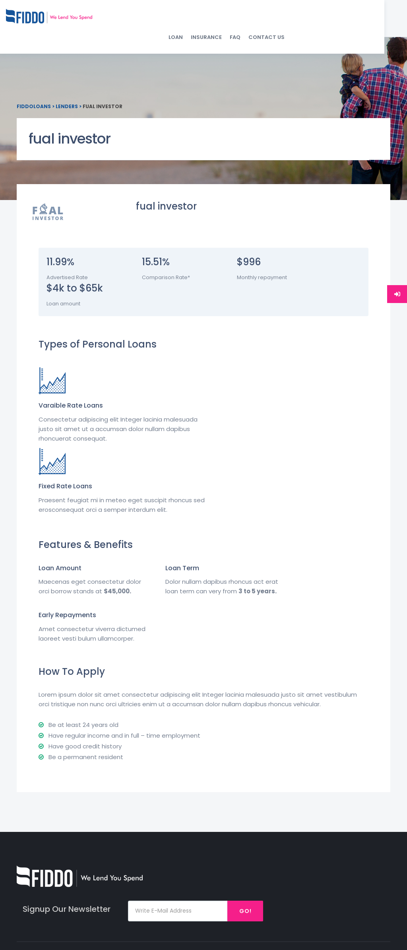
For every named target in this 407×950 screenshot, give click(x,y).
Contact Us (368, 20)
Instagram (361, 812)
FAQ (336, 20)
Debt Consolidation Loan (304, 862)
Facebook (360, 799)
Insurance (308, 20)
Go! (366, 738)
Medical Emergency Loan (299, 831)
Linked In (357, 837)
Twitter (356, 824)
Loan (277, 20)
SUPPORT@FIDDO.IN (154, 813)
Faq (223, 824)
